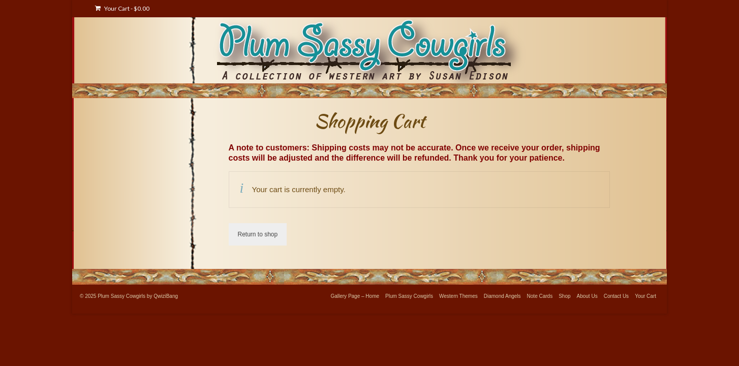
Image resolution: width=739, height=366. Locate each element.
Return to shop (258, 234)
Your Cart (122, 8)
